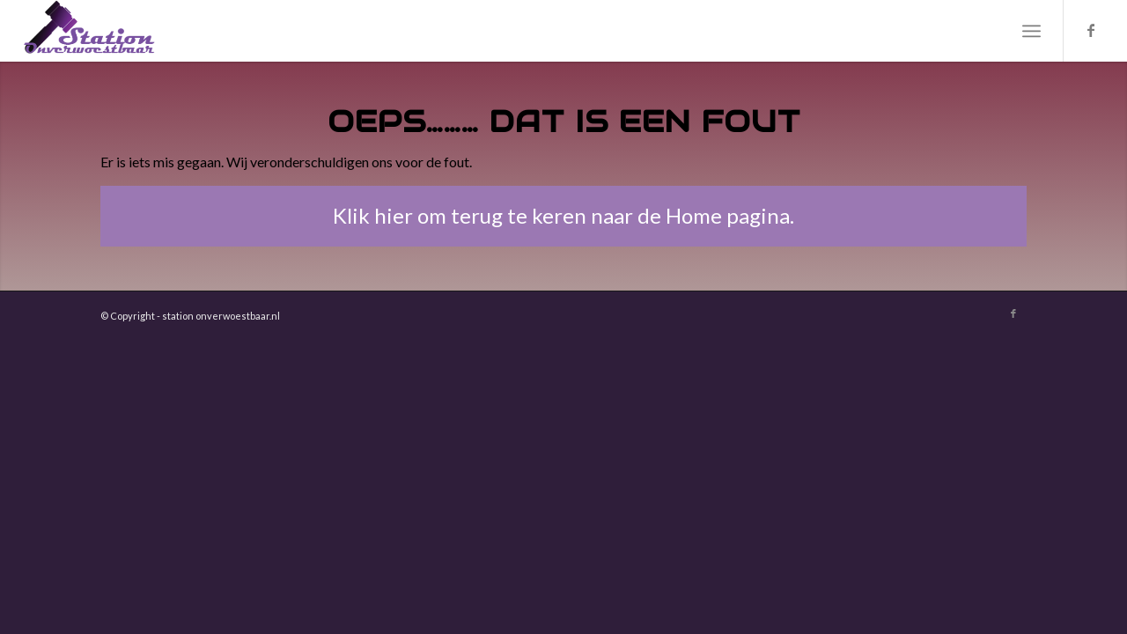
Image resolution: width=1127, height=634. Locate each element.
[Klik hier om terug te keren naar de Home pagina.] (563, 216)
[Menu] (1031, 30)
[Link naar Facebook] (1091, 30)
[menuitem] (1031, 30)
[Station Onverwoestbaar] (90, 31)
